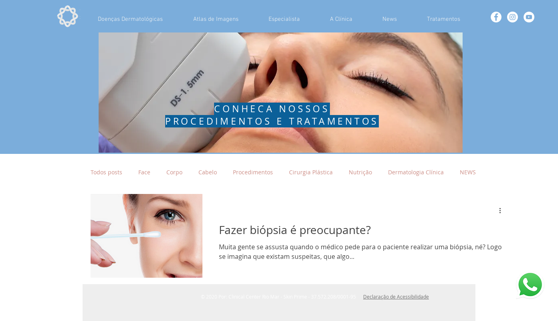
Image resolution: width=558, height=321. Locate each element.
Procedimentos (253, 172)
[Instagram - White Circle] (512, 17)
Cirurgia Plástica (311, 172)
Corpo (174, 172)
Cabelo (207, 172)
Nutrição (360, 172)
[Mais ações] (502, 210)
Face (144, 172)
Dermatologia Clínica (416, 172)
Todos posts (106, 172)
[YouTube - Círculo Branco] (529, 17)
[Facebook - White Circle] (496, 17)
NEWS (468, 172)
